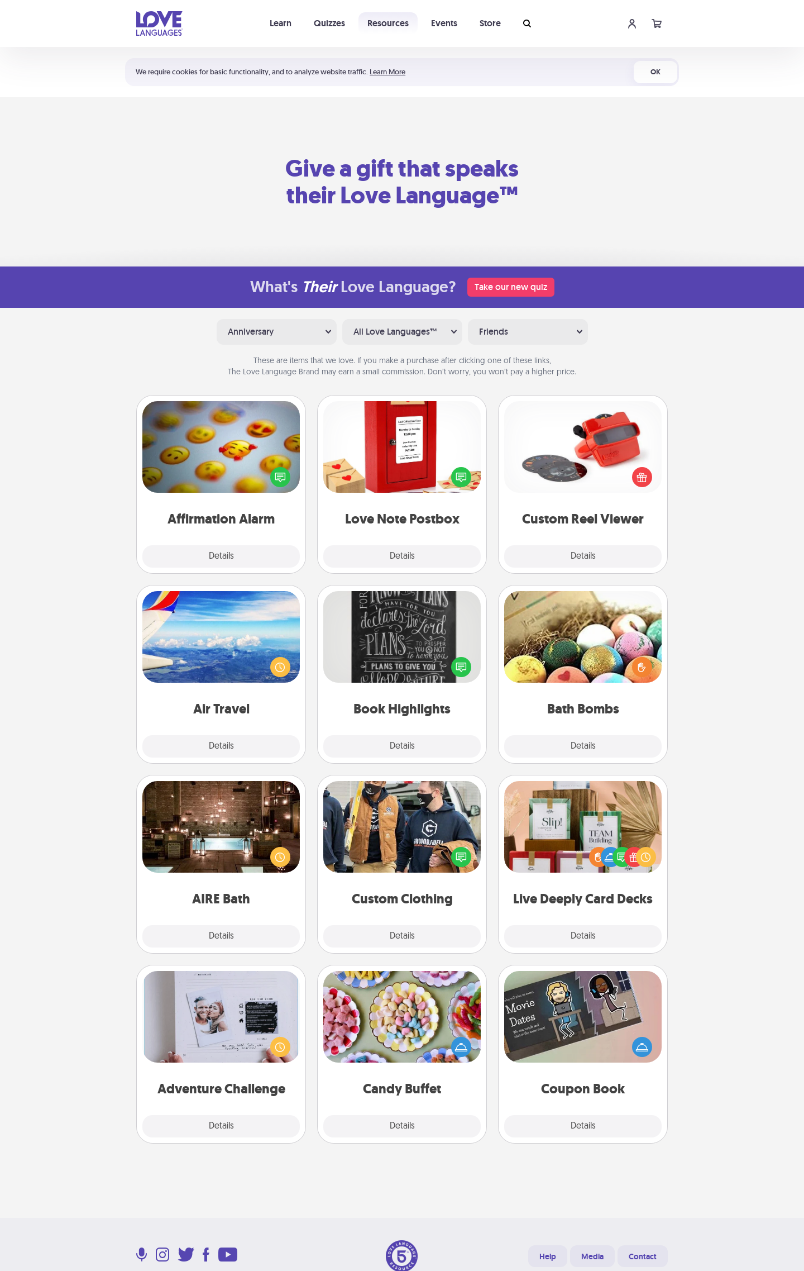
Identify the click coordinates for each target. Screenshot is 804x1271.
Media (592, 1256)
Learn (280, 23)
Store (490, 23)
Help (547, 1256)
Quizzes (329, 23)
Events (444, 23)
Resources (388, 23)
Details (221, 556)
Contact (643, 1256)
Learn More (387, 72)
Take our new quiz (511, 287)
